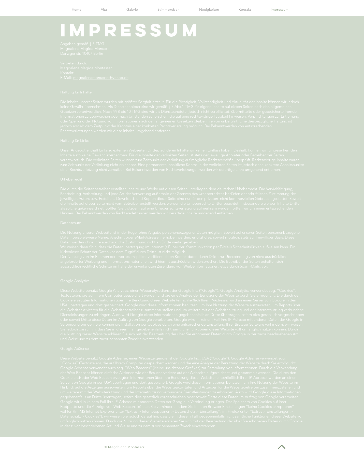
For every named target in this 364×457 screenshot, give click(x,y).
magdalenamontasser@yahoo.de (100, 77)
